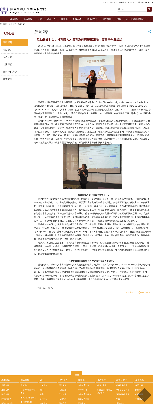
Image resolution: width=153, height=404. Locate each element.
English (131, 2)
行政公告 (7, 57)
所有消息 (22, 24)
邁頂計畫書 (101, 385)
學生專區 (107, 19)
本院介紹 (5, 385)
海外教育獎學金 (84, 394)
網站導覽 (122, 2)
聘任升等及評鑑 (122, 390)
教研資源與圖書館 (134, 19)
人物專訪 (7, 64)
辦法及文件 (92, 19)
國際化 (64, 19)
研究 (39, 19)
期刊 (42, 390)
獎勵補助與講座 (122, 394)
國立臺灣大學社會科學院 (23, 10)
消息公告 (51, 19)
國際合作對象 (83, 399)
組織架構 (5, 390)
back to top (144, 395)
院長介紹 (5, 394)
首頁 (5, 24)
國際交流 (7, 79)
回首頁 (105, 2)
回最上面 (144, 292)
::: (1, 27)
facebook (149, 2)
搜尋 (149, 9)
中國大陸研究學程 (28, 397)
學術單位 (28, 19)
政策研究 (43, 385)
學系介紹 (139, 385)
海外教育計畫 (83, 385)
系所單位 (24, 385)
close (76, 374)
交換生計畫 (82, 390)
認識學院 (14, 19)
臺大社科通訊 (10, 71)
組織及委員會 (121, 385)
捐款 (119, 19)
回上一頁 (131, 292)
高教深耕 (77, 19)
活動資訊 (7, 49)
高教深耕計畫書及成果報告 (104, 391)
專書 (42, 394)
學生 (118, 399)
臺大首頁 (113, 2)
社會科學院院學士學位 (28, 391)
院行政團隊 (6, 399)
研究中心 (43, 399)
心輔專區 (140, 2)
